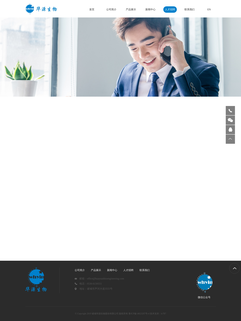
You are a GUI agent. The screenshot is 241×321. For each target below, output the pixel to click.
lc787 (163, 313)
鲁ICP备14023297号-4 (139, 313)
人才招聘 (170, 9)
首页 (91, 9)
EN (209, 9)
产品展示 (131, 9)
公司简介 (111, 9)
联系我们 (189, 9)
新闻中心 (150, 9)
